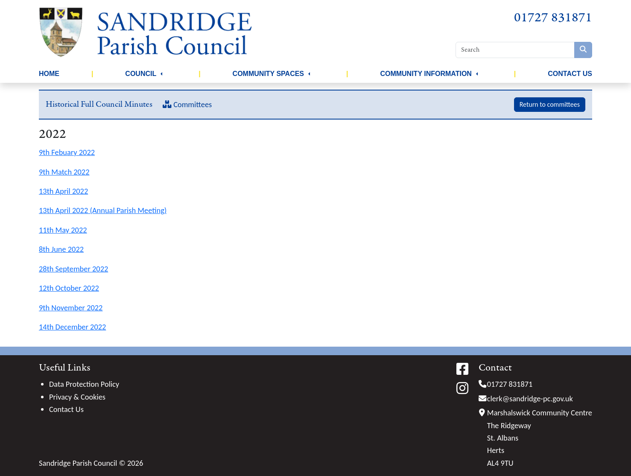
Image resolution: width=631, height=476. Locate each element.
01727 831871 (553, 18)
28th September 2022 (73, 269)
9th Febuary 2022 (67, 152)
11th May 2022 (63, 230)
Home (49, 73)
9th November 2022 (70, 307)
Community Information (426, 73)
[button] (161, 74)
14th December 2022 (72, 327)
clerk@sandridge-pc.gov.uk (530, 398)
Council (140, 73)
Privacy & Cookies (77, 397)
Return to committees (550, 104)
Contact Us (570, 73)
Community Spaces (268, 73)
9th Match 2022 (64, 172)
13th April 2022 (63, 191)
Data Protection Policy (84, 384)
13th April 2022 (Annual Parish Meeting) (103, 210)
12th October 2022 (69, 288)
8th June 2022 (61, 249)
